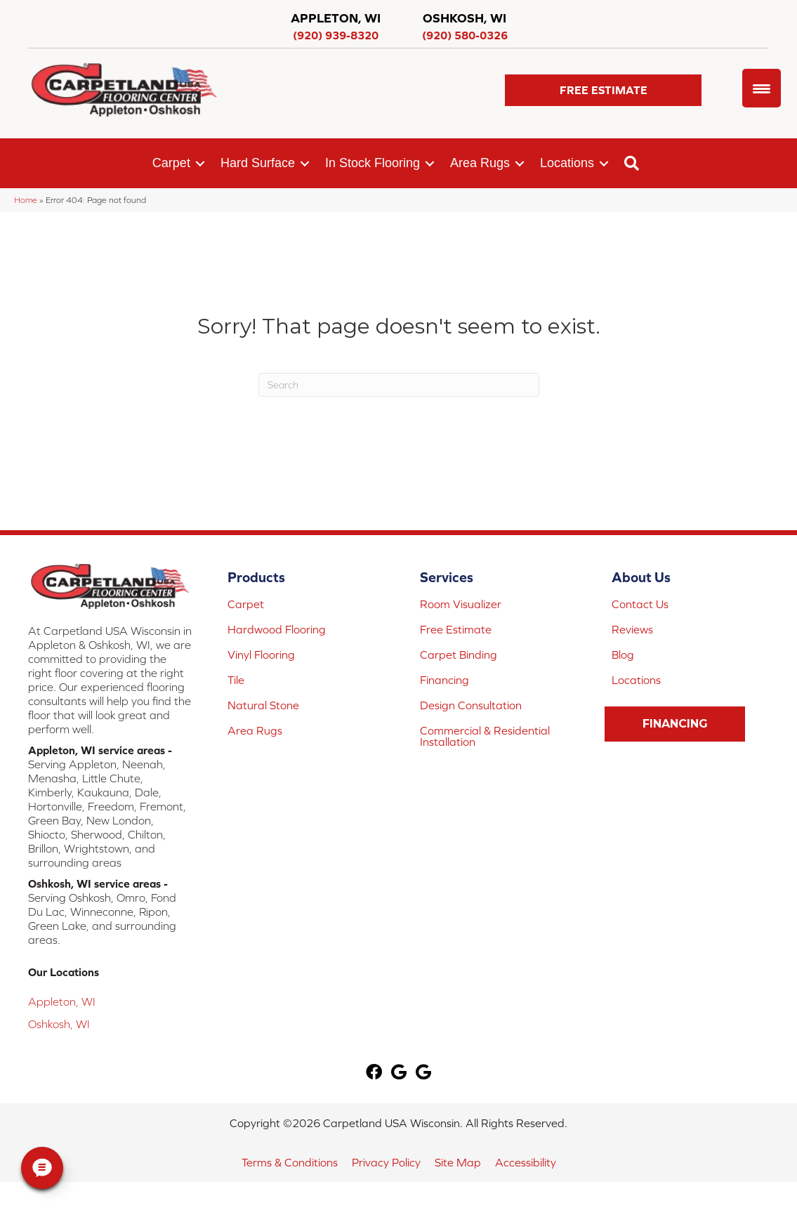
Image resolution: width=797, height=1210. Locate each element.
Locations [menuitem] (567, 163)
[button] (603, 90)
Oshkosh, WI (59, 1024)
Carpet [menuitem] (171, 163)
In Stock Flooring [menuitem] (372, 163)
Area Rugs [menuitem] (480, 163)
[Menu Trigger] (761, 88)
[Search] (398, 385)
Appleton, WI (61, 1001)
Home (25, 199)
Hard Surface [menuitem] (257, 163)
